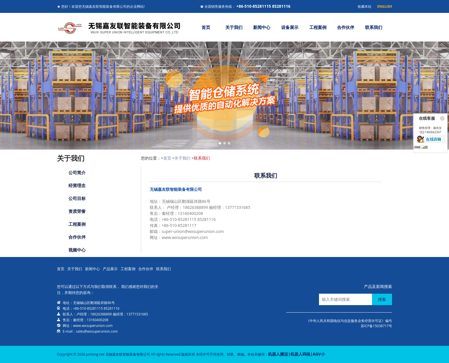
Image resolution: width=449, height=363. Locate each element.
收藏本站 (364, 6)
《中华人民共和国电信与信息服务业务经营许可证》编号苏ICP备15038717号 (349, 323)
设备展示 (289, 27)
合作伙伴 (345, 27)
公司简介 (77, 172)
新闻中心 (261, 27)
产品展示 (110, 268)
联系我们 (373, 27)
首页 (206, 27)
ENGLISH (384, 6)
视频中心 (77, 250)
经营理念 (77, 185)
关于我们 (234, 27)
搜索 (382, 299)
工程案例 (317, 27)
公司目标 (77, 198)
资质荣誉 (77, 211)
